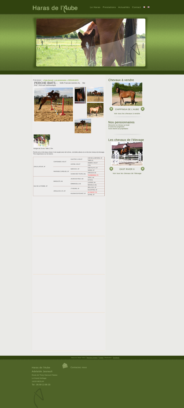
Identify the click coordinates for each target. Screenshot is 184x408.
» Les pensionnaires (60, 80)
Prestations (109, 7)
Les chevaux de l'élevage (126, 139)
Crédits (101, 357)
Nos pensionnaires (121, 122)
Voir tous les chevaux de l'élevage (127, 173)
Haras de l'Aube (55, 9)
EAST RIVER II (127, 169)
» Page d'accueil (48, 80)
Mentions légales (92, 357)
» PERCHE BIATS (73, 80)
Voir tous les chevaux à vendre (127, 113)
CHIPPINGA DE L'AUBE (127, 109)
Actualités (124, 7)
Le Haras (95, 7)
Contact (136, 7)
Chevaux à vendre (121, 80)
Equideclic (116, 357)
